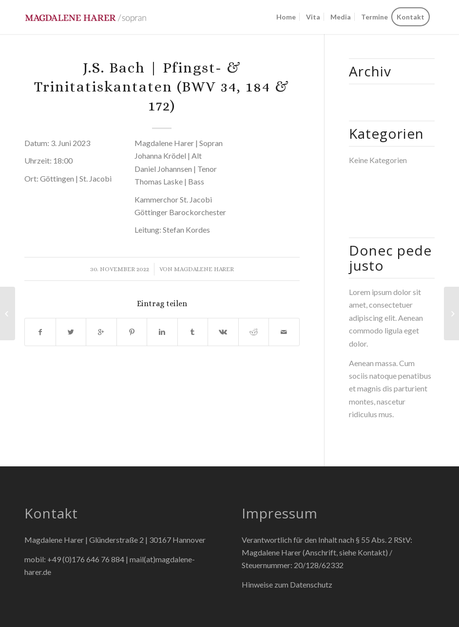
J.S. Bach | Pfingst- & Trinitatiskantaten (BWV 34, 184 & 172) (161, 86)
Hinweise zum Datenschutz (287, 584)
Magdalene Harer (204, 269)
